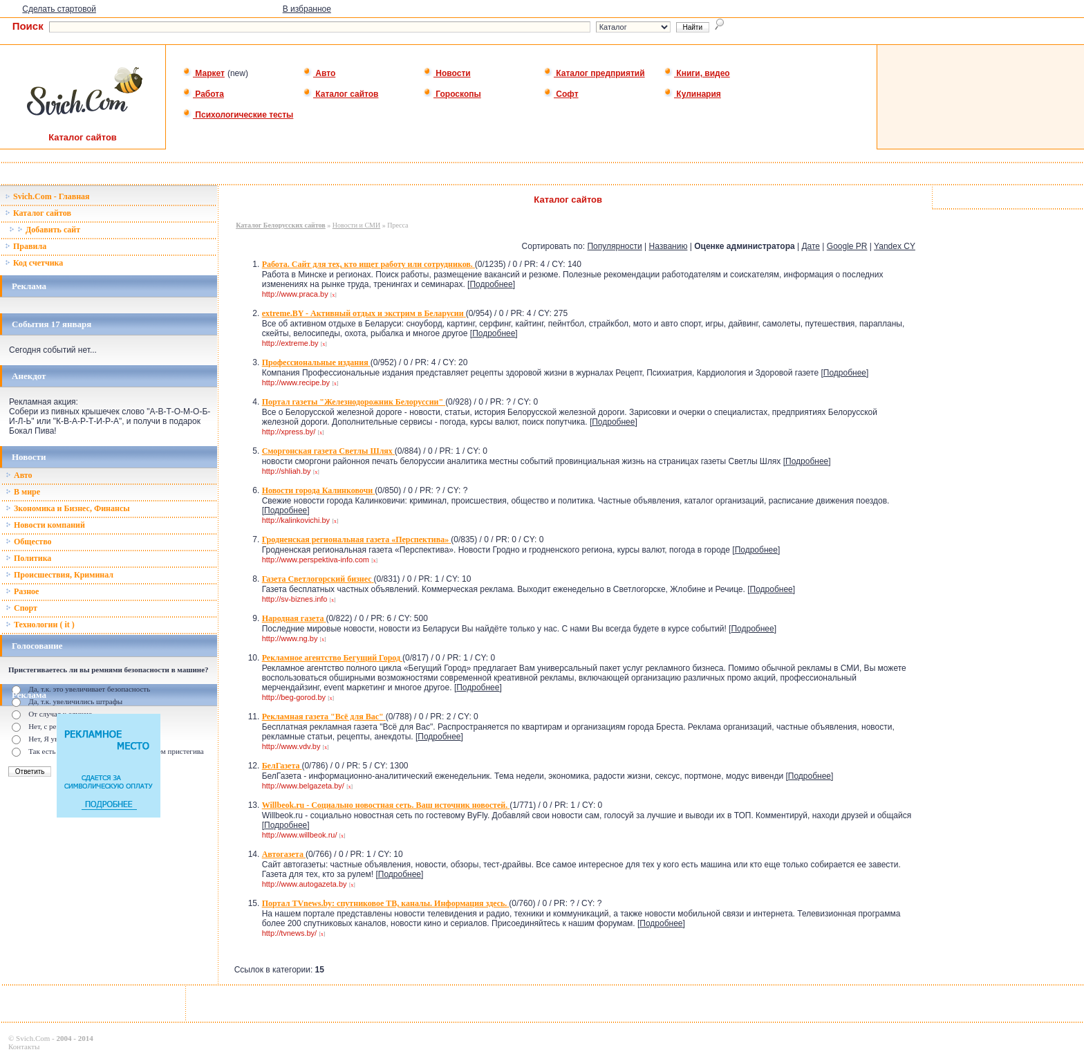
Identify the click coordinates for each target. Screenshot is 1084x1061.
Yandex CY (894, 246)
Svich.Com (33, 1038)
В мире (23, 492)
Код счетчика (34, 263)
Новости (447, 73)
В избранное (307, 9)
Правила (25, 246)
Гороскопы (452, 94)
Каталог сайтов (340, 94)
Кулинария (692, 94)
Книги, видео (697, 73)
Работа (203, 94)
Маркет (204, 73)
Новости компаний (45, 525)
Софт (561, 94)
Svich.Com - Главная (47, 196)
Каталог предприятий (594, 73)
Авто (319, 73)
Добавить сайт (44, 229)
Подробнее (490, 284)
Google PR (847, 246)
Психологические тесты (238, 115)
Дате (810, 246)
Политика (28, 558)
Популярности (614, 246)
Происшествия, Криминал (59, 575)
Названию (667, 246)
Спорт (21, 608)
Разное (22, 591)
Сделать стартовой (59, 9)
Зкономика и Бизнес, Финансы (68, 508)
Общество (29, 541)
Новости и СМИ (356, 225)
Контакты (23, 1046)
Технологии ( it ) (40, 624)
